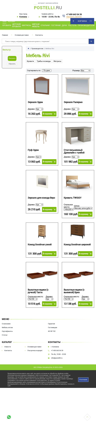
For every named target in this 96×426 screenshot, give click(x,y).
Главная (5, 35)
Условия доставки (21, 35)
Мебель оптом (7, 327)
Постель (72, 25)
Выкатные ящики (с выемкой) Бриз (74, 291)
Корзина (82, 21)
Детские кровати (16, 25)
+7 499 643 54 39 (74, 14)
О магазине (6, 324)
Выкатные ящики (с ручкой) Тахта (38, 291)
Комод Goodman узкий (40, 244)
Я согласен (83, 380)
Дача (64, 25)
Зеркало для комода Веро (41, 197)
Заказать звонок (74, 17)
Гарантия (51, 324)
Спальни (45, 25)
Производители (86, 25)
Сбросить (12, 64)
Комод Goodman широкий (77, 244)
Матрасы (26, 25)
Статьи (4, 335)
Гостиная (55, 25)
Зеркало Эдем (35, 102)
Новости (7, 347)
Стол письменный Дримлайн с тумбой (74, 151)
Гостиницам (52, 327)
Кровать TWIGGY (72, 197)
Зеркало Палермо (73, 102)
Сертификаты (7, 331)
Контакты (39, 35)
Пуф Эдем (33, 150)
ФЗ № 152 (51, 331)
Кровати (6, 25)
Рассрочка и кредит (35, 350)
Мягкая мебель (35, 25)
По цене (47, 70)
